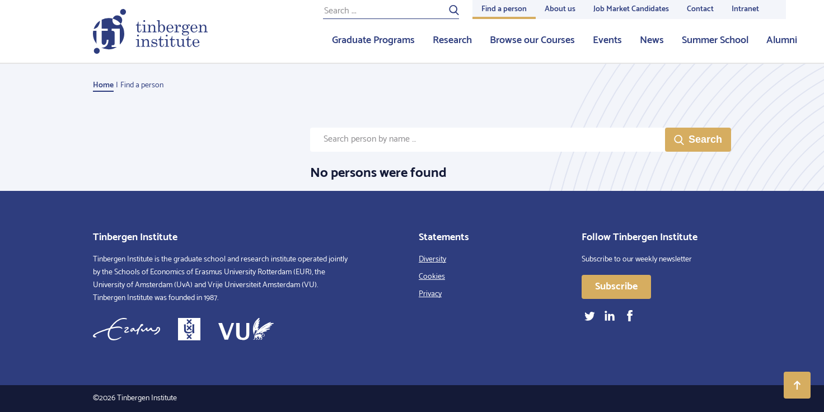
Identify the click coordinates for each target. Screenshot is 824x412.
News (652, 40)
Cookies (432, 276)
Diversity (432, 259)
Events (607, 40)
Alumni (781, 40)
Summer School (715, 40)
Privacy (430, 294)
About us (560, 9)
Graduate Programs (373, 40)
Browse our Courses (532, 40)
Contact (700, 9)
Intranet (745, 9)
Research (452, 40)
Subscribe (616, 286)
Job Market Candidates (631, 9)
